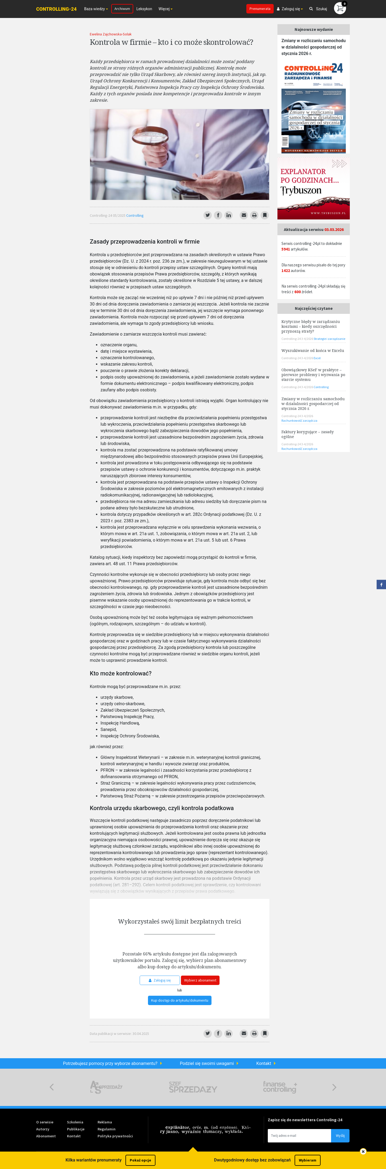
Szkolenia (75, 1122)
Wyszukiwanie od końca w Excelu (312, 350)
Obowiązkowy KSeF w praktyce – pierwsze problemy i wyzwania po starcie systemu (313, 374)
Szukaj (318, 9)
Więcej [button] (163, 9)
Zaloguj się (160, 980)
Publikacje (75, 1129)
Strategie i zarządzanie (329, 339)
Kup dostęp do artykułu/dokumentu (179, 1000)
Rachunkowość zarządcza (299, 420)
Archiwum (122, 8)
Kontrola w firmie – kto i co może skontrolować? (171, 42)
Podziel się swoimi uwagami (207, 1063)
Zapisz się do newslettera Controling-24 (305, 1119)
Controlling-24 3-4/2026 (297, 339)
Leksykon (144, 9)
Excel (317, 358)
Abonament (46, 1136)
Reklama (105, 1122)
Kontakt (263, 1063)
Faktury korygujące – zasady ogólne (307, 434)
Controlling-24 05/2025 (108, 215)
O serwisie (44, 1122)
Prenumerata (260, 8)
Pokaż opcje (140, 1160)
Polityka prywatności (115, 1136)
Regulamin (107, 1129)
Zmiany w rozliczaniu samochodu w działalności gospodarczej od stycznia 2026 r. (313, 47)
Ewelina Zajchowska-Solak (111, 34)
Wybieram (307, 1160)
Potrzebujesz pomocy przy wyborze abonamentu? (110, 1063)
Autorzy (42, 1129)
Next (334, 1087)
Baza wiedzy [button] (94, 9)
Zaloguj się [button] (288, 9)
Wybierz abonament (200, 980)
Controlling (135, 215)
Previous (52, 1087)
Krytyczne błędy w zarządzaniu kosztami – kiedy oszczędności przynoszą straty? (310, 326)
